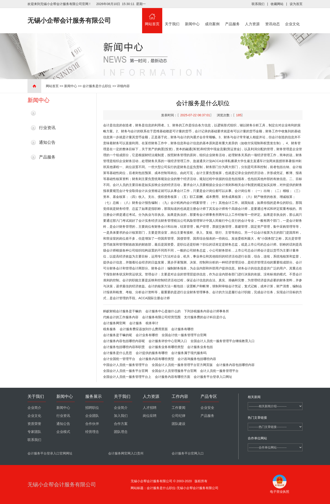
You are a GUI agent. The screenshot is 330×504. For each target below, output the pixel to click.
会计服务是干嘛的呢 (117, 335)
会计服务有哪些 (182, 329)
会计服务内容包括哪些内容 (235, 365)
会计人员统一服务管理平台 (219, 371)
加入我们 (121, 416)
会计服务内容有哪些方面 (172, 377)
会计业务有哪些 (147, 335)
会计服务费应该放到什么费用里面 (144, 329)
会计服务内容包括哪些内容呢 (124, 341)
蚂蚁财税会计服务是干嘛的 (122, 311)
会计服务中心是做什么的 (163, 311)
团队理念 (121, 432)
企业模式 (63, 432)
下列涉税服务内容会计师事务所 (206, 311)
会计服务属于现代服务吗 (188, 353)
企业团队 (92, 416)
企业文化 (293, 17)
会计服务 (135, 323)
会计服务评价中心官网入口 (167, 341)
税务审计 (152, 323)
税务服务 (109, 329)
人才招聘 (150, 408)
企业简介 (34, 408)
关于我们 (172, 17)
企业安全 (207, 408)
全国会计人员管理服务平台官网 (174, 371)
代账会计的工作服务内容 (120, 317)
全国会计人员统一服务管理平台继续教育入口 (222, 341)
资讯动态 (272, 17)
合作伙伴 (92, 424)
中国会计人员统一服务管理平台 (125, 365)
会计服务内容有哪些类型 (156, 359)
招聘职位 (92, 408)
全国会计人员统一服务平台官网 (125, 371)
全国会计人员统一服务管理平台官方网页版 (182, 365)
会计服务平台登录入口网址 (213, 377)
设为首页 (296, 4)
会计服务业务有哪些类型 (166, 347)
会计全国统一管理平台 (119, 359)
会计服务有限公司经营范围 (161, 317)
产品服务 (232, 17)
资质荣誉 (34, 424)
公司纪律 (178, 416)
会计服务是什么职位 (96, 86)
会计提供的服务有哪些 (152, 353)
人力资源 (252, 17)
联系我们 (258, 4)
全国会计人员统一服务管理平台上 (127, 377)
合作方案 (121, 424)
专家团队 (34, 432)
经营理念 (92, 432)
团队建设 (178, 424)
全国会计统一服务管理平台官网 (184, 335)
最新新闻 (47, 113)
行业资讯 (47, 127)
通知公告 (47, 142)
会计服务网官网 (114, 323)
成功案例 (212, 17)
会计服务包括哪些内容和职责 (124, 347)
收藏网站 (277, 4)
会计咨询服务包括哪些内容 (197, 359)
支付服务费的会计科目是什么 (205, 317)
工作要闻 (178, 408)
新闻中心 (192, 17)
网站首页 (152, 17)
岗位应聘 (150, 416)
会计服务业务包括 (200, 347)
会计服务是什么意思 (117, 353)
